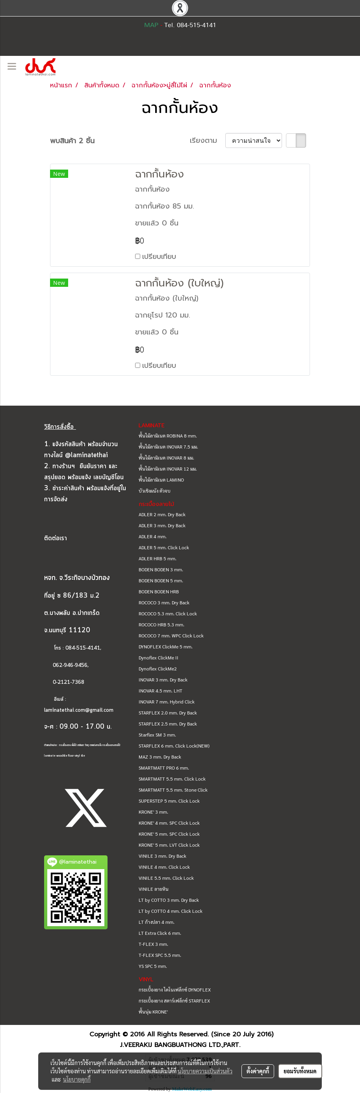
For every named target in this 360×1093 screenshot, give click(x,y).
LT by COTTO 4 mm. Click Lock (170, 911)
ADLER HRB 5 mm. (157, 558)
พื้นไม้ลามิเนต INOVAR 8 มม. (166, 457)
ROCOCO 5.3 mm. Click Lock (168, 613)
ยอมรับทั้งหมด (300, 1071)
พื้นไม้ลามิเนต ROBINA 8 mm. (168, 435)
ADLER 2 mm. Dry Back (162, 514)
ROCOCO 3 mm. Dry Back (164, 602)
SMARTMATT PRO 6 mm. (164, 767)
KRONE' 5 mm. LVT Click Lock (169, 845)
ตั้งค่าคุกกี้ (258, 1071)
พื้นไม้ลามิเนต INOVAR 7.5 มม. (168, 446)
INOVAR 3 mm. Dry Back (163, 679)
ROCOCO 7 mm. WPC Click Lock (171, 635)
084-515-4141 (82, 648)
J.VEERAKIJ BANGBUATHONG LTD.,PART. (180, 1045)
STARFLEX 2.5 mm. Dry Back (168, 723)
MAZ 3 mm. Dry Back (160, 756)
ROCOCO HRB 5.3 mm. (161, 624)
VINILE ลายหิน (154, 889)
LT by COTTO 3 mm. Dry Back (169, 900)
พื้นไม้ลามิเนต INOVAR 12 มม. (168, 468)
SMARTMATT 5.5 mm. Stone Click (173, 790)
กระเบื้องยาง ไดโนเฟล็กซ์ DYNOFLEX (175, 989)
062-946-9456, (66, 665)
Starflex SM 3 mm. (157, 734)
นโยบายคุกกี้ (77, 1079)
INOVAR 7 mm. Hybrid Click (167, 701)
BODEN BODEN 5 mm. (161, 580)
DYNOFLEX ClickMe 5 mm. (166, 646)
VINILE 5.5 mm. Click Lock (166, 878)
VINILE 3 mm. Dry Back (162, 856)
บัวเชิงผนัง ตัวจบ (155, 490)
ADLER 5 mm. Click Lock (164, 547)
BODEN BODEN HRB (159, 591)
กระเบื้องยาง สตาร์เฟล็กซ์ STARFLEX (174, 1000)
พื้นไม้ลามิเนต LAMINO (161, 479)
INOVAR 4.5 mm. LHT (160, 690)
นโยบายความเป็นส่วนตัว (205, 1071)
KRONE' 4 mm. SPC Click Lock (169, 823)
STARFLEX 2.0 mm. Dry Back (168, 712)
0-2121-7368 (68, 682)
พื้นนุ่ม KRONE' (153, 1011)
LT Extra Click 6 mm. (160, 933)
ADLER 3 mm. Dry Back (162, 525)
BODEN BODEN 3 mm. (161, 569)
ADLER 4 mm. (153, 536)
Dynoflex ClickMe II (158, 657)
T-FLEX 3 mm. (153, 944)
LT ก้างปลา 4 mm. (156, 922)
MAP (151, 25)
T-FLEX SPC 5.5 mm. (160, 955)
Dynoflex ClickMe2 (158, 668)
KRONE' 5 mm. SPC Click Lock (169, 834)
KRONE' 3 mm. (153, 812)
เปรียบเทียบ (159, 256)
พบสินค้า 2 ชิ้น (72, 141)
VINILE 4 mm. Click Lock (164, 867)
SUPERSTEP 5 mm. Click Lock (169, 801)
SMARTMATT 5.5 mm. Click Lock (172, 778)
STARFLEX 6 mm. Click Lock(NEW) (174, 745)
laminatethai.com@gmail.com (78, 710)
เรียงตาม (207, 140)
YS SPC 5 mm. (153, 966)
